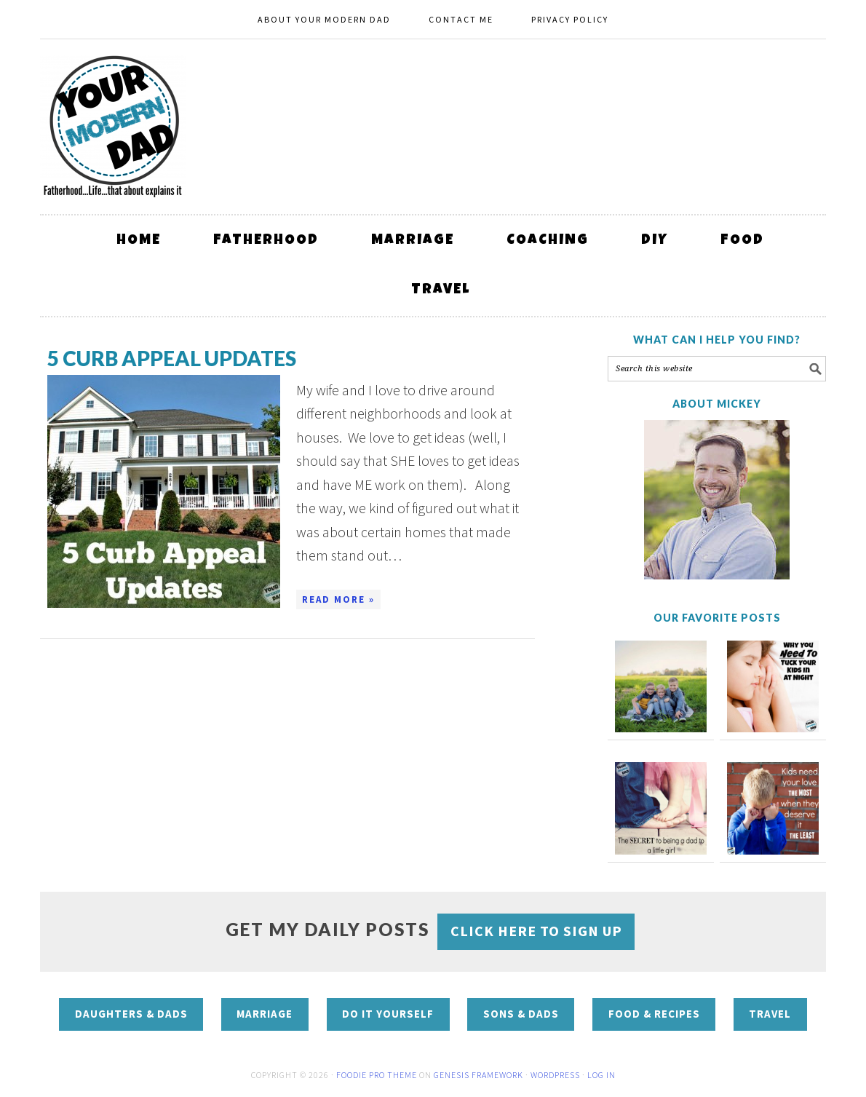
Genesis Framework (478, 1074)
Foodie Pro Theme (376, 1074)
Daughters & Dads (131, 1014)
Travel (770, 1014)
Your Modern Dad (113, 126)
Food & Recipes (654, 1014)
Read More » (338, 599)
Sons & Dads (521, 1014)
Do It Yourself (388, 1014)
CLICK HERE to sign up (536, 931)
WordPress (555, 1074)
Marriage (265, 1014)
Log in (601, 1074)
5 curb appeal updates (171, 358)
